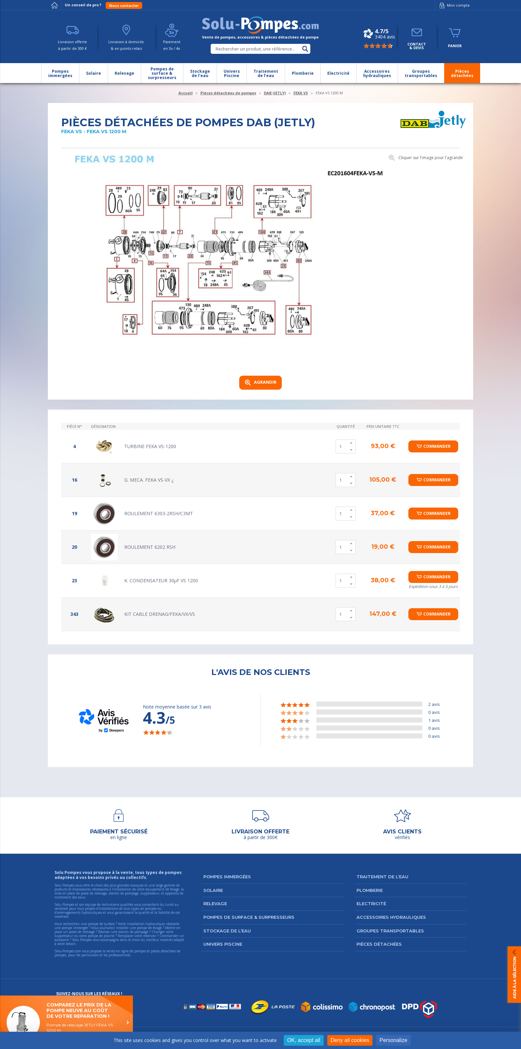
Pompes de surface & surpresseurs (248, 917)
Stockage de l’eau (227, 930)
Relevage (215, 903)
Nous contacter (124, 5)
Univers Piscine (222, 944)
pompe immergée (75, 927)
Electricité (371, 903)
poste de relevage (82, 931)
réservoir (149, 935)
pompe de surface (101, 923)
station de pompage (133, 931)
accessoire (61, 939)
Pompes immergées (227, 876)
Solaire (213, 890)
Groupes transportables (390, 930)
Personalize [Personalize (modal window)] (393, 1040)
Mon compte (453, 5)
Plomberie (370, 890)
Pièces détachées (379, 944)
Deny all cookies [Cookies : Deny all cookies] (350, 1040)
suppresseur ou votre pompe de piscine (84, 935)
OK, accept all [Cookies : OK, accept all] (303, 1040)
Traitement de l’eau (382, 876)
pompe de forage (149, 927)
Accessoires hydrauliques (391, 917)
